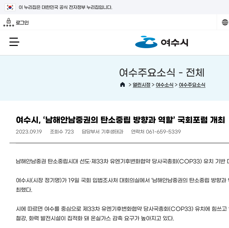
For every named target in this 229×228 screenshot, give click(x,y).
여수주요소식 (192, 84)
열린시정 (141, 84)
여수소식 (164, 84)
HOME (122, 84)
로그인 (16, 22)
